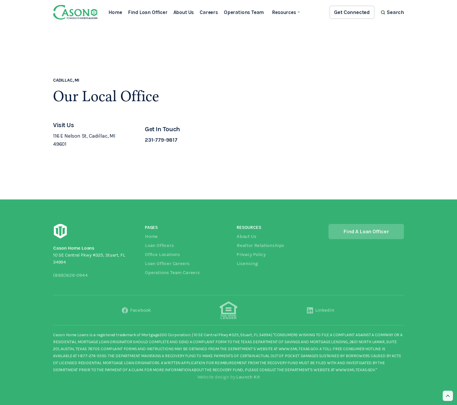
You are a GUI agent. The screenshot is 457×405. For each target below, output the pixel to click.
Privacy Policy (251, 254)
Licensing (247, 263)
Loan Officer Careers (167, 263)
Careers (209, 12)
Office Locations (162, 254)
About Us (183, 12)
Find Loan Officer (148, 12)
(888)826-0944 (70, 275)
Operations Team (244, 12)
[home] (75, 12)
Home (115, 12)
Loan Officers (159, 245)
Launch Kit (248, 377)
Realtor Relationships (260, 245)
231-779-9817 (161, 140)
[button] (286, 12)
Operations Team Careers (172, 272)
